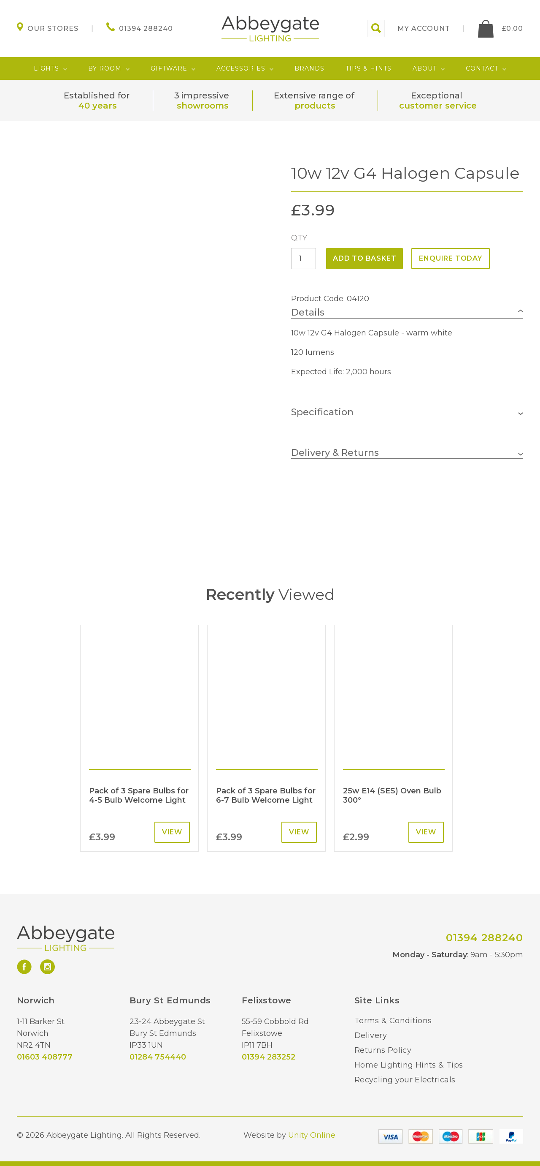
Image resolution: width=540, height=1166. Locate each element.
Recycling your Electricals (404, 1079)
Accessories (240, 68)
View (172, 832)
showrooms (203, 106)
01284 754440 (158, 1057)
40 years (97, 106)
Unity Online (311, 1135)
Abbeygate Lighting (270, 28)
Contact (482, 68)
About (425, 68)
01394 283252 (268, 1057)
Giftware (169, 68)
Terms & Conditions (393, 1020)
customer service (438, 106)
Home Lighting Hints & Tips (408, 1065)
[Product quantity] (303, 258)
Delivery (370, 1035)
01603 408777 (45, 1057)
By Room (105, 68)
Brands (309, 68)
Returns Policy (382, 1050)
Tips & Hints (369, 68)
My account (423, 29)
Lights (46, 68)
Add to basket (364, 258)
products (314, 106)
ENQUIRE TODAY (450, 258)
